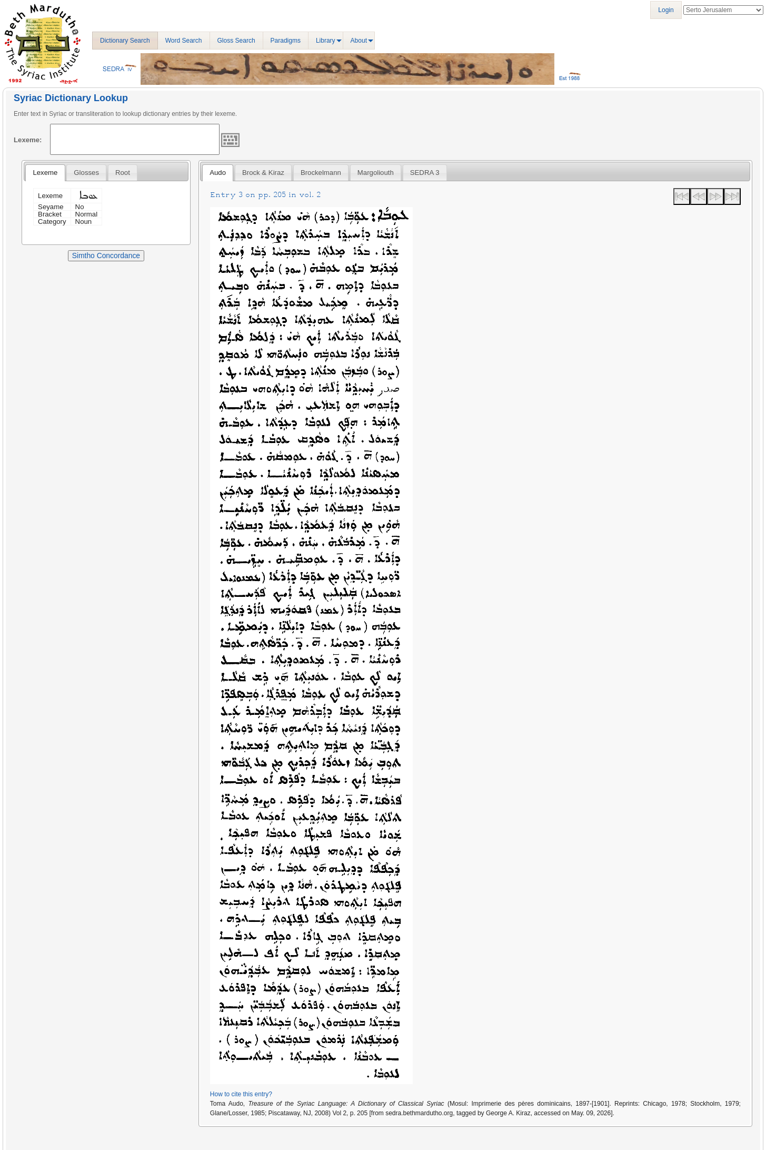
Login (665, 10)
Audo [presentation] (218, 172)
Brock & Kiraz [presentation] (263, 172)
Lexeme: (28, 140)
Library (325, 40)
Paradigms (286, 40)
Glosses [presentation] (86, 172)
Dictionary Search (125, 40)
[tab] (45, 172)
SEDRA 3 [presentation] (425, 172)
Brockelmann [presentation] (321, 172)
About (359, 40)
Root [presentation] (122, 172)
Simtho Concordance (106, 255)
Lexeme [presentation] (45, 172)
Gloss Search (236, 40)
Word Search (183, 40)
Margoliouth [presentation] (375, 172)
